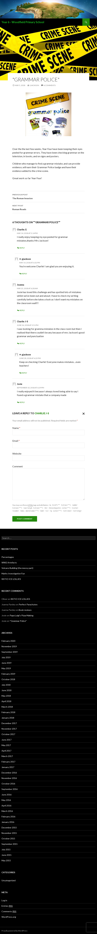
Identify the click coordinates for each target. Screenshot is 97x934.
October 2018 (8, 679)
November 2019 (9, 646)
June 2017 (6, 739)
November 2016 (9, 777)
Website (16, 453)
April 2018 (6, 701)
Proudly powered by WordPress (14, 930)
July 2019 (6, 657)
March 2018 (7, 706)
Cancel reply (83, 413)
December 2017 (9, 722)
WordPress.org (9, 916)
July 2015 (6, 849)
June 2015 (6, 854)
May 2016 (6, 799)
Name (16, 427)
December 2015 (9, 827)
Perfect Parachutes (28, 604)
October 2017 (8, 733)
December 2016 (9, 772)
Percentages (8, 556)
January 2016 (8, 821)
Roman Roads (48, 207)
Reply (22, 248)
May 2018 (6, 695)
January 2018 (8, 717)
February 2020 (8, 640)
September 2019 (10, 651)
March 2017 (7, 755)
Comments (9, 911)
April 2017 (6, 750)
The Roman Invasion (48, 196)
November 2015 (9, 832)
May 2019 (6, 668)
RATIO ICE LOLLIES (11, 578)
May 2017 (6, 744)
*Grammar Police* (18, 620)
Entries (7, 905)
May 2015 (6, 860)
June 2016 (6, 794)
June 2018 (6, 690)
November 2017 (9, 728)
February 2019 (8, 673)
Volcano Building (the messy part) (17, 567)
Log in (4, 900)
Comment (17, 466)
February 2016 (8, 816)
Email (16, 440)
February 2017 (8, 761)
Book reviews (25, 609)
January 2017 (8, 766)
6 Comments (50, 85)
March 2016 (7, 810)
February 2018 (8, 711)
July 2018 (6, 684)
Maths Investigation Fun (13, 573)
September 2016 (10, 788)
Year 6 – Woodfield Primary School (23, 22)
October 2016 (8, 783)
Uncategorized (9, 880)
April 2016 (6, 805)
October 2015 (8, 838)
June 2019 (6, 662)
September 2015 (10, 843)
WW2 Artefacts (9, 562)
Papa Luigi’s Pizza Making (21, 615)
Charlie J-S (42, 413)
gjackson (34, 85)
